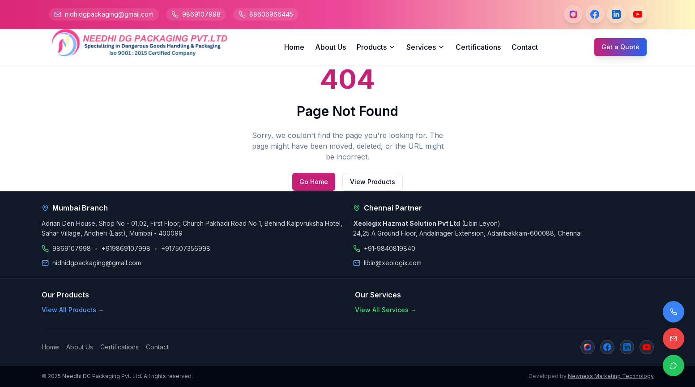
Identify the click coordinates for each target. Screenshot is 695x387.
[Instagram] (573, 14)
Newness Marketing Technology (611, 376)
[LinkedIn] (616, 14)
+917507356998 (185, 248)
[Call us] (673, 311)
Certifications (478, 47)
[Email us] (673, 338)
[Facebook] (595, 14)
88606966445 (271, 14)
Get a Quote (620, 47)
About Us (330, 47)
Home (294, 47)
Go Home (313, 181)
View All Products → (73, 310)
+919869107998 (126, 248)
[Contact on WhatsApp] (673, 365)
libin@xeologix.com (393, 263)
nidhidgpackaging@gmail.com (109, 14)
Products (376, 47)
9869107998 (201, 14)
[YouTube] (638, 14)
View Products (372, 181)
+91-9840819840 (389, 248)
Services (425, 47)
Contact (525, 47)
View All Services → (386, 310)
